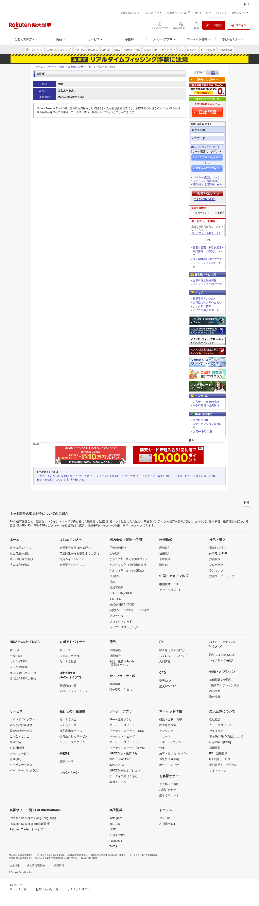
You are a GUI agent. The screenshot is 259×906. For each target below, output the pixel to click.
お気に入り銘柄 (169, 759)
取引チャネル (117, 781)
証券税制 (15, 759)
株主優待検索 (167, 725)
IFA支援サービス (219, 759)
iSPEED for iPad (119, 759)
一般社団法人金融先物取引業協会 (49, 855)
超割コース (66, 761)
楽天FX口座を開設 (204, 199)
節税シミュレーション (73, 691)
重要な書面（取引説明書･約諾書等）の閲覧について (208, 251)
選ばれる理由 (217, 547)
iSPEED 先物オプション (124, 770)
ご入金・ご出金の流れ (206, 401)
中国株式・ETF (169, 584)
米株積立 (165, 559)
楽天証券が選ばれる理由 (75, 547)
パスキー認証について (206, 177)
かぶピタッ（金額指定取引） (129, 564)
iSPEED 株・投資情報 (123, 753)
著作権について (79, 479)
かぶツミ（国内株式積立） (127, 570)
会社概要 (215, 719)
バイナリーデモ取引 (222, 660)
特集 (162, 747)
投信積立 (215, 559)
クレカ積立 (216, 564)
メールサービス (20, 753)
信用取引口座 (201, 419)
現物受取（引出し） (122, 689)
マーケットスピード (122, 736)
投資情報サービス (21, 730)
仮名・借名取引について (51, 479)
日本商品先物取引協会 (77, 855)
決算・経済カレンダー (173, 753)
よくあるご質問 (202, 306)
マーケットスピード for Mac (127, 747)
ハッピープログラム (72, 742)
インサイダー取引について (157, 475)
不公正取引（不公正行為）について (198, 475)
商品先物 (215, 691)
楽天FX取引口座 (202, 431)
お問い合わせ (167, 789)
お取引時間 (17, 747)
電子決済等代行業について (226, 736)
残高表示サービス (70, 730)
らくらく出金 (67, 725)
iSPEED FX (116, 764)
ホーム (39, 66)
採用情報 (215, 747)
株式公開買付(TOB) (121, 604)
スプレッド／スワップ (173, 655)
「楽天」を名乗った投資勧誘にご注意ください (64, 475)
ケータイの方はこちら (123, 776)
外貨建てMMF (218, 553)
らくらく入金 (67, 719)
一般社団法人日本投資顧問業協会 (142, 855)
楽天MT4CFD (167, 686)
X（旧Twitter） (118, 835)
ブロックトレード (120, 621)
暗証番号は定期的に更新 (207, 184)
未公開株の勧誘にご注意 (207, 259)
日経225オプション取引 (224, 685)
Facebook (115, 840)
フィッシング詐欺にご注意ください (117, 475)
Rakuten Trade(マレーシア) (27, 829)
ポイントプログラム (22, 719)
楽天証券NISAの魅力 (23, 678)
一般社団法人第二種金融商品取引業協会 (107, 855)
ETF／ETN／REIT (121, 593)
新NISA (14, 650)
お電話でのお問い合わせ (207, 302)
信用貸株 (116, 587)
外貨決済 (15, 742)
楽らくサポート (169, 795)
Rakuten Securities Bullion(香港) (30, 823)
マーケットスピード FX (124, 742)
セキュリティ (217, 730)
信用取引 (115, 576)
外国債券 (115, 655)
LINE (112, 829)
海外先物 (215, 696)
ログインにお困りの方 (206, 180)
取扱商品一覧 (67, 685)
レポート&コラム (170, 742)
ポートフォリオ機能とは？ (206, 233)
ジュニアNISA (19, 667)
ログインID (198, 130)
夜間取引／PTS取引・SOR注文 (129, 610)
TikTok (113, 846)
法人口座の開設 (20, 564)
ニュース (165, 736)
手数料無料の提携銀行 (206, 405)
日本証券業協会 (25, 855)
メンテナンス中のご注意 (207, 284)
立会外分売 (116, 615)
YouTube (115, 823)
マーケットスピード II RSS (126, 730)
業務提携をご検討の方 (223, 764)
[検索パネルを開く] (196, 25)
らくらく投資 (67, 661)
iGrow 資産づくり (120, 719)
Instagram (115, 818)
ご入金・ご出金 (20, 736)
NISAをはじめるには (23, 672)
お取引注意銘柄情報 (205, 280)
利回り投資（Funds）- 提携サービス (123, 663)
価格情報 (115, 684)
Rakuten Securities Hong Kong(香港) (33, 818)
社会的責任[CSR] (220, 742)
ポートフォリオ (169, 764)
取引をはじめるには (172, 650)
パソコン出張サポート (206, 310)
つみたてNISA (19, 661)
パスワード (198, 138)
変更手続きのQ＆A (204, 298)
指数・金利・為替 (170, 719)
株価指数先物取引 (220, 679)
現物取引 (115, 553)
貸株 (112, 581)
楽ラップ (65, 650)
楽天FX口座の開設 (21, 559)
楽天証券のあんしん (72, 564)
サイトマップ (217, 770)
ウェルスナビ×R (69, 655)
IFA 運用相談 (218, 753)
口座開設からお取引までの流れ (79, 553)
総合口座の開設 (20, 553)
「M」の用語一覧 (96, 66)
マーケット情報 (55, 66)
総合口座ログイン (21, 547)
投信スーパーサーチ (222, 576)
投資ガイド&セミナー (73, 559)
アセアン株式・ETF (171, 590)
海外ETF (164, 564)
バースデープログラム (24, 770)
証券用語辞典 (76, 66)
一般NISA (16, 655)
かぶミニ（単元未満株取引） (128, 559)
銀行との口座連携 (21, 725)
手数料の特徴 (117, 547)
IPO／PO (115, 598)
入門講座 (165, 661)
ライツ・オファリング (123, 627)
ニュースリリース (220, 725)
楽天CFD (165, 680)
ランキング (216, 570)
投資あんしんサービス (73, 736)
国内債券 (115, 650)
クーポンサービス (21, 764)
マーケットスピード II (123, 725)
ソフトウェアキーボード (207, 146)
